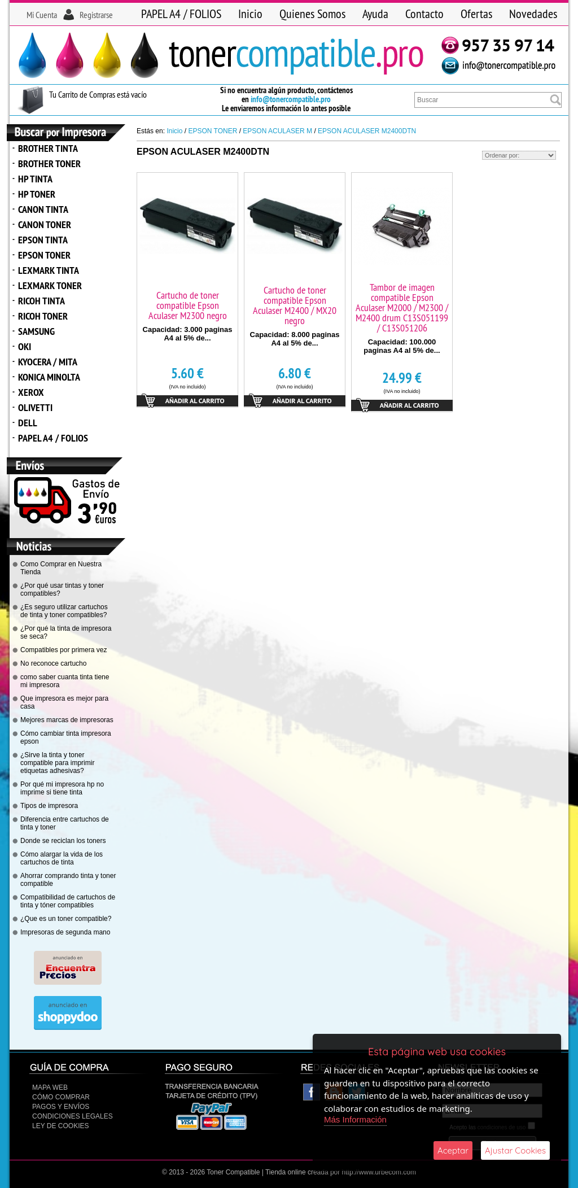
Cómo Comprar (61, 1097)
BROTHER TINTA (48, 148)
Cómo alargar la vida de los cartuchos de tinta (61, 858)
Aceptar (452, 1150)
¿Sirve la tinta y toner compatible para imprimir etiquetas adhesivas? (57, 763)
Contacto (424, 13)
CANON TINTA (43, 209)
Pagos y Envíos (60, 1107)
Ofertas (476, 13)
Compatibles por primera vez (63, 650)
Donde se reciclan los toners (63, 841)
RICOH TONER (43, 315)
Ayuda (375, 13)
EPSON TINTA (43, 239)
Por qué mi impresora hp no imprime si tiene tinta (62, 788)
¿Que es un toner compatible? (65, 919)
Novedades (533, 13)
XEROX (31, 392)
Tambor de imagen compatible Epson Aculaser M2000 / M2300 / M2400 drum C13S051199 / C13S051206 (402, 307)
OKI (24, 346)
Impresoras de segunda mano (65, 932)
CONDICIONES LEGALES (72, 1116)
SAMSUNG (36, 331)
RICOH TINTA (41, 300)
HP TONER (36, 193)
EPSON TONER (44, 254)
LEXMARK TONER (50, 285)
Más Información (355, 1119)
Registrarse (96, 14)
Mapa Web (50, 1087)
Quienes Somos (312, 13)
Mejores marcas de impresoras (66, 720)
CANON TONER (44, 224)
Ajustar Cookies (515, 1150)
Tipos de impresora (49, 806)
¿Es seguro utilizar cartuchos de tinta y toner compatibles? (64, 611)
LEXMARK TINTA (48, 270)
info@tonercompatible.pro (291, 99)
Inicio (250, 13)
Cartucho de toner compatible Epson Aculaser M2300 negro (187, 305)
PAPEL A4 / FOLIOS (181, 13)
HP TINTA (35, 178)
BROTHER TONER (49, 163)
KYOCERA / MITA (47, 361)
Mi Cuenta (42, 14)
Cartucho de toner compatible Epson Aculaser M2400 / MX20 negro (294, 305)
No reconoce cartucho (53, 663)
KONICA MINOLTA (49, 376)
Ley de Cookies (60, 1126)
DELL (27, 422)
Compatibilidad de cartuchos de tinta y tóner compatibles (67, 901)
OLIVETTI (35, 407)
